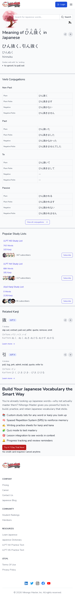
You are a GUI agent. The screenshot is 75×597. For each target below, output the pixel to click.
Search (66, 17)
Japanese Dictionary (12, 539)
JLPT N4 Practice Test (13, 544)
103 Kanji (7, 249)
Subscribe (67, 255)
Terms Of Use (9, 564)
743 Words (8, 245)
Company (7, 479)
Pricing (5, 485)
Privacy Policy (9, 569)
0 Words (7, 291)
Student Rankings (11, 515)
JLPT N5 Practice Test (13, 550)
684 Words (8, 268)
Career (5, 490)
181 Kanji (7, 272)
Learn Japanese (9, 534)
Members (7, 520)
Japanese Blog (9, 500)
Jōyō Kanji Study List (13, 286)
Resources (8, 528)
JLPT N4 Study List (13, 263)
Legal (5, 558)
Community (8, 509)
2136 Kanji (8, 295)
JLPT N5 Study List (13, 240)
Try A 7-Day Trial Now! (14, 447)
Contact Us (7, 495)
